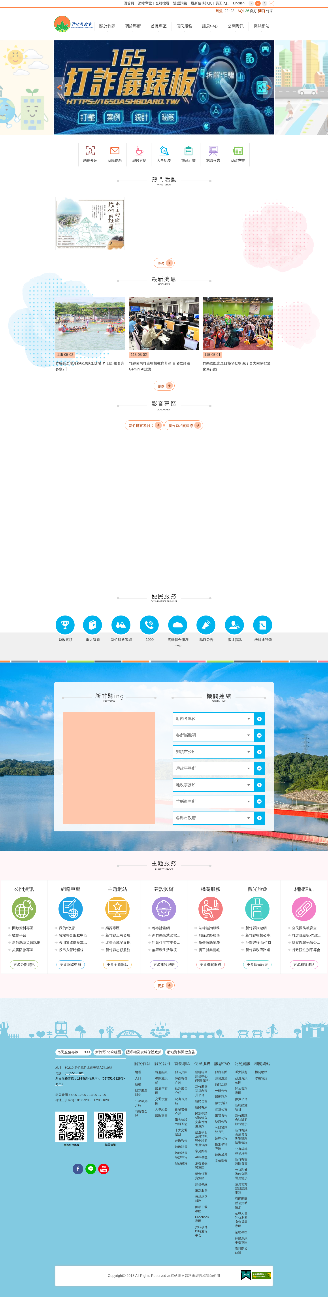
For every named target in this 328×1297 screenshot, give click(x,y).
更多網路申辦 (70, 965)
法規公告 (221, 1109)
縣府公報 (221, 1121)
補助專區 (241, 1232)
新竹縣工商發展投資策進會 (121, 935)
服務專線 (201, 1184)
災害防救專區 (22, 950)
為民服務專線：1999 (73, 1052)
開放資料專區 (22, 928)
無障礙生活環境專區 (167, 950)
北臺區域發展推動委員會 (121, 942)
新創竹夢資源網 (201, 1176)
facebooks (78, 1164)
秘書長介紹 (181, 1101)
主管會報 (221, 1115)
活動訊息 (221, 1097)
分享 (271, 3)
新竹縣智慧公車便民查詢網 (260, 935)
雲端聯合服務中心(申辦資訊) (202, 1076)
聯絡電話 (261, 1078)
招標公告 (221, 1138)
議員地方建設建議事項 (241, 1188)
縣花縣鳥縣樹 (141, 1093)
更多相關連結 (304, 965)
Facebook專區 (202, 1219)
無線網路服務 (209, 935)
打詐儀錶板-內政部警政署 (307, 935)
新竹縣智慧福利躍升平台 (201, 1091)
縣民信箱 (201, 1101)
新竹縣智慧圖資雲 (241, 1161)
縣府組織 (161, 1072)
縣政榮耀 (181, 1163)
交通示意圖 (161, 1101)
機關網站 (262, 26)
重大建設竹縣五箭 (181, 1122)
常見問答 (201, 1151)
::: (55, 2)
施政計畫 (181, 1146)
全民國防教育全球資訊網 (307, 928)
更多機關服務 (210, 965)
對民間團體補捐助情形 (241, 1203)
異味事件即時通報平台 (201, 1231)
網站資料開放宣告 (181, 1052)
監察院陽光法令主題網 (307, 942)
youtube (103, 1164)
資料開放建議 (241, 1251)
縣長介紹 (181, 1072)
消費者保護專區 (201, 1165)
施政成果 (221, 1154)
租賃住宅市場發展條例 (167, 942)
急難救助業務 (209, 942)
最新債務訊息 (201, 3)
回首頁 (129, 3)
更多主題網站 (117, 965)
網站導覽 (145, 3)
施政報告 (181, 1140)
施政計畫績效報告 (181, 1155)
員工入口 (222, 3)
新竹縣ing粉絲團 (108, 1052)
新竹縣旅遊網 (256, 928)
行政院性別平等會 (306, 950)
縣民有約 (201, 1107)
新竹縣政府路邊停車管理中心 (260, 950)
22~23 (229, 11)
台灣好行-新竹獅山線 (260, 942)
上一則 (59, 87)
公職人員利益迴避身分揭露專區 (241, 1220)
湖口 (261, 11)
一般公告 (221, 1090)
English (239, 3)
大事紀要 (161, 1109)
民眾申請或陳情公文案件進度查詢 (201, 1120)
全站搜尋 (162, 3)
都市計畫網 (161, 928)
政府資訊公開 (241, 1080)
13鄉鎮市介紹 (141, 1103)
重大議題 (241, 1072)
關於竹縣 (107, 26)
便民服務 (184, 26)
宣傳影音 (221, 1161)
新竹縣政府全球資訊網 (74, 24)
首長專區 (159, 26)
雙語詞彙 (180, 3)
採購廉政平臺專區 (241, 1240)
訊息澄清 (221, 1078)
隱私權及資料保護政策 (144, 1052)
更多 (161, 263)
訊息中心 (210, 26)
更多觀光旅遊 (257, 965)
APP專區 (201, 1157)
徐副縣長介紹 (181, 1091)
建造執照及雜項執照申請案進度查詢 (201, 1139)
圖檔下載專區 (201, 1209)
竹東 (269, 11)
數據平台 (19, 935)
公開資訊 (236, 26)
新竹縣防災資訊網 (26, 942)
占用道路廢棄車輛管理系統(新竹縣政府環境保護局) (74, 942)
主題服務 (201, 1190)
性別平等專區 (221, 1146)
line (90, 1164)
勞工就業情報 (209, 950)
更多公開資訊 (24, 965)
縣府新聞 (221, 1072)
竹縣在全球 (141, 1113)
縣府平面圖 (161, 1091)
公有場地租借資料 (241, 1151)
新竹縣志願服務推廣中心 (121, 950)
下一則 (268, 87)
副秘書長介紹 (181, 1111)
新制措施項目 (241, 1107)
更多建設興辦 (164, 965)
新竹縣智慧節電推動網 (167, 935)
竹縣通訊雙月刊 (221, 1130)
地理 (138, 1072)
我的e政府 (67, 928)
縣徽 (138, 1084)
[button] (164, 87)
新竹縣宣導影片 (141, 425)
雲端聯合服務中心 (73, 935)
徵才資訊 (221, 1103)
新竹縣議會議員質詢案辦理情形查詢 (241, 1136)
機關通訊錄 (161, 1080)
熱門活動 (221, 1084)
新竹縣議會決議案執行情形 (241, 1120)
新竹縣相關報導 (180, 425)
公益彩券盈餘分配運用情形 (241, 1174)
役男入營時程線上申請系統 (74, 950)
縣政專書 (161, 1115)
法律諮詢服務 (209, 928)
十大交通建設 (181, 1132)
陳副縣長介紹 (181, 1080)
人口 (138, 1078)
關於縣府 (133, 26)
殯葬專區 (113, 928)
